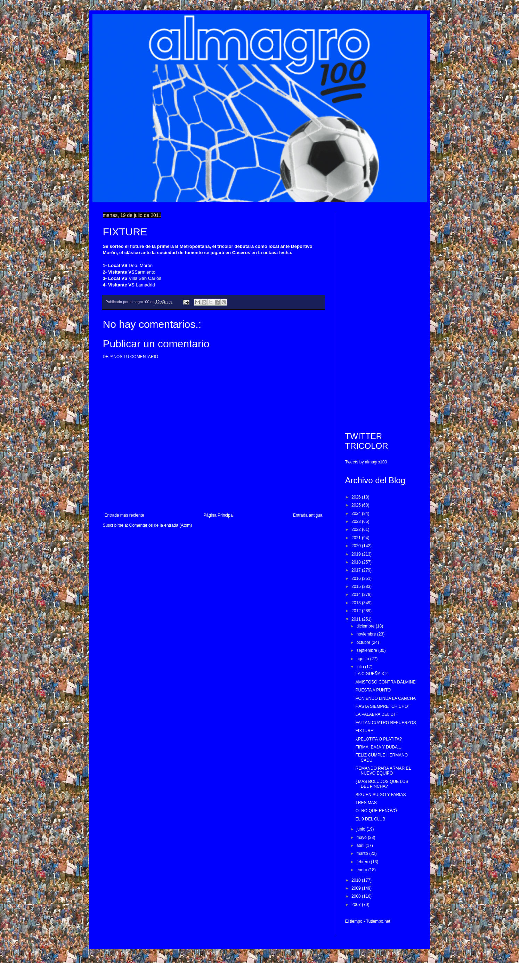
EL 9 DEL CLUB (370, 819)
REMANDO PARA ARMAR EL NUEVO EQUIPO (383, 771)
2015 (356, 586)
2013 (356, 602)
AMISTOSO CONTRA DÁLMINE (385, 682)
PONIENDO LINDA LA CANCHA (385, 698)
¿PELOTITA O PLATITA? (378, 739)
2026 (356, 497)
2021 (356, 537)
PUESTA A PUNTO (373, 690)
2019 (356, 554)
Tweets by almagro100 (366, 462)
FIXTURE (364, 730)
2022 (356, 529)
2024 (356, 513)
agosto (363, 658)
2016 (356, 578)
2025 (356, 505)
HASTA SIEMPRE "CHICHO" (382, 706)
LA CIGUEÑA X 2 (371, 673)
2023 (356, 521)
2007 (356, 904)
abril (360, 845)
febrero (363, 861)
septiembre (367, 650)
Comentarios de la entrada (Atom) (160, 525)
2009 (356, 888)
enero (362, 869)
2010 (356, 880)
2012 (356, 610)
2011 (356, 619)
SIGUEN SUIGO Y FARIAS (380, 794)
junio (361, 829)
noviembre (366, 634)
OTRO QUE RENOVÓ (376, 810)
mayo (362, 837)
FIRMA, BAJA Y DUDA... (378, 747)
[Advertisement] (380, 316)
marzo (362, 853)
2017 (356, 570)
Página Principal (218, 515)
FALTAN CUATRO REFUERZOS (385, 722)
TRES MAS (365, 802)
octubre (363, 642)
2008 (356, 896)
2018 (356, 562)
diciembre (365, 626)
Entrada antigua (308, 515)
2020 (356, 545)
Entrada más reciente (124, 515)
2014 (356, 594)
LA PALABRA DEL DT (375, 714)
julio (360, 666)
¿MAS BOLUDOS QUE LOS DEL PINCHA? (381, 784)
